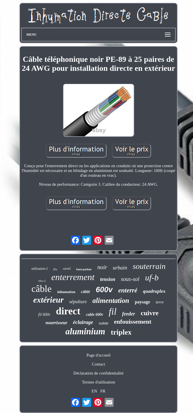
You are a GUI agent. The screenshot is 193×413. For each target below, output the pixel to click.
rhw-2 (42, 280)
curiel (67, 269)
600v (104, 289)
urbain (120, 268)
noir (102, 267)
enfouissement (132, 321)
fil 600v (44, 314)
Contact (98, 364)
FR (102, 391)
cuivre (150, 313)
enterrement (72, 277)
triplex (121, 332)
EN (94, 391)
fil (113, 312)
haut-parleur (84, 269)
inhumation (66, 292)
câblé (85, 291)
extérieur (48, 299)
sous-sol (130, 279)
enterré (127, 290)
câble (42, 288)
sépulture (78, 301)
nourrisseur (56, 322)
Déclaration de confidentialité (98, 373)
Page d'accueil (98, 355)
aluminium (85, 331)
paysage (142, 301)
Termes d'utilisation (98, 382)
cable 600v (94, 314)
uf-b (151, 277)
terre (160, 302)
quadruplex (154, 291)
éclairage (83, 322)
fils (55, 269)
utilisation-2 (40, 269)
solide (103, 323)
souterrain (149, 266)
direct (68, 311)
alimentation (111, 300)
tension (107, 279)
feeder (128, 314)
